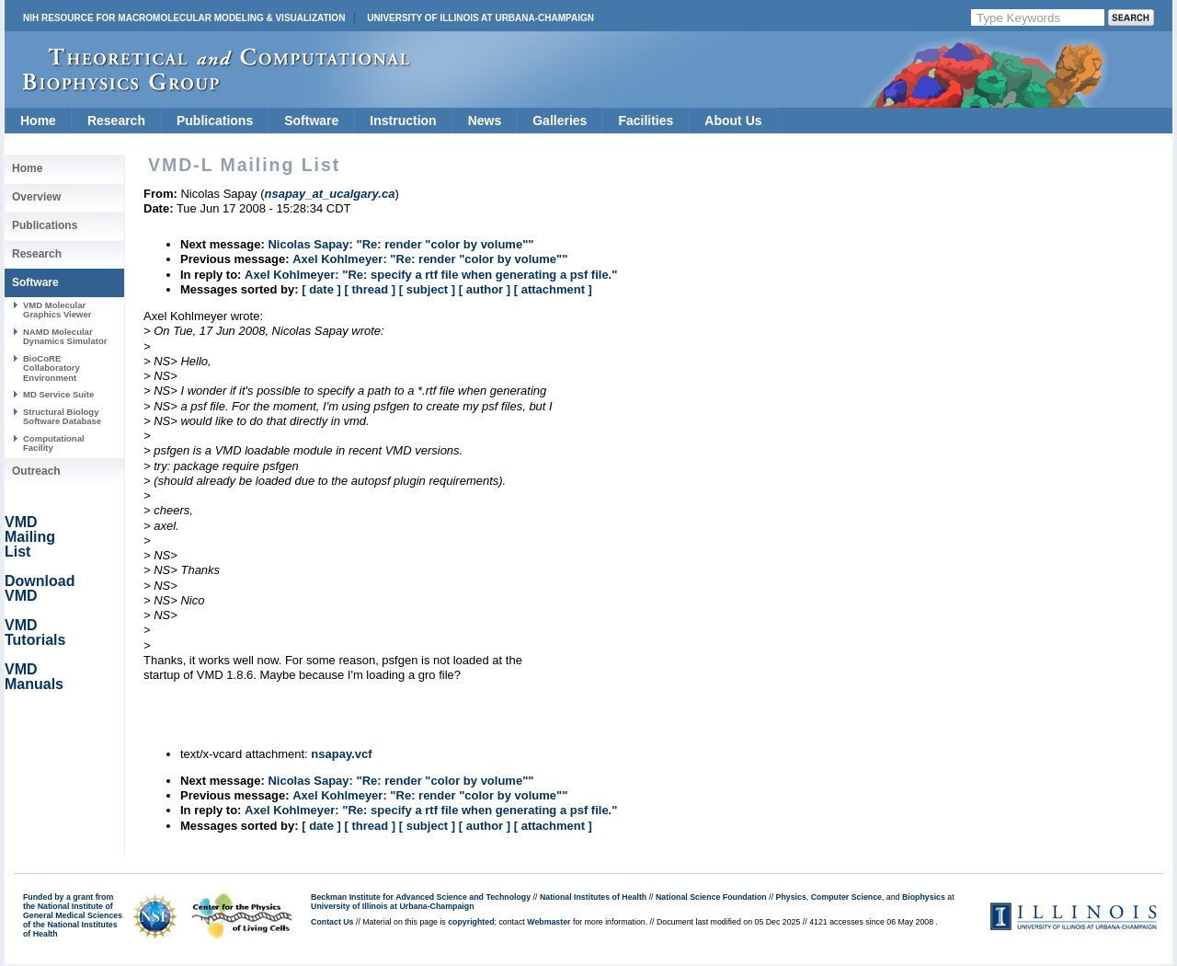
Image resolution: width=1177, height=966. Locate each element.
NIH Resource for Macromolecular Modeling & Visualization (184, 18)
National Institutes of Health (593, 897)
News (485, 120)
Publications (215, 120)
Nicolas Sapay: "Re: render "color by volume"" (400, 244)
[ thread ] (369, 289)
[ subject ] (427, 289)
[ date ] (321, 289)
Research (116, 120)
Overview (36, 196)
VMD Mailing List (30, 536)
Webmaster (548, 921)
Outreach (36, 471)
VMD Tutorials (35, 632)
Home (38, 120)
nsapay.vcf (341, 754)
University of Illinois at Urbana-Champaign (480, 18)
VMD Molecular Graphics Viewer (57, 309)
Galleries (559, 120)
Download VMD (39, 588)
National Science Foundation (711, 897)
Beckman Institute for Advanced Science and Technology (421, 897)
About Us (732, 120)
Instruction (403, 120)
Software (311, 120)
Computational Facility (54, 443)
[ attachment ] (553, 289)
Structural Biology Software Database (62, 416)
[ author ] (484, 289)
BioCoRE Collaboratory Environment (51, 368)
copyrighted (471, 921)
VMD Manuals (34, 676)
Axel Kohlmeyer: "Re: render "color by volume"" (429, 259)
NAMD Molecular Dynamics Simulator (65, 336)
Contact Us (332, 921)
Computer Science (846, 897)
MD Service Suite (58, 394)
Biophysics (923, 897)
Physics (791, 897)
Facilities (645, 120)
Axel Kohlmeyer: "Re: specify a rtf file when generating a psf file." (431, 275)
